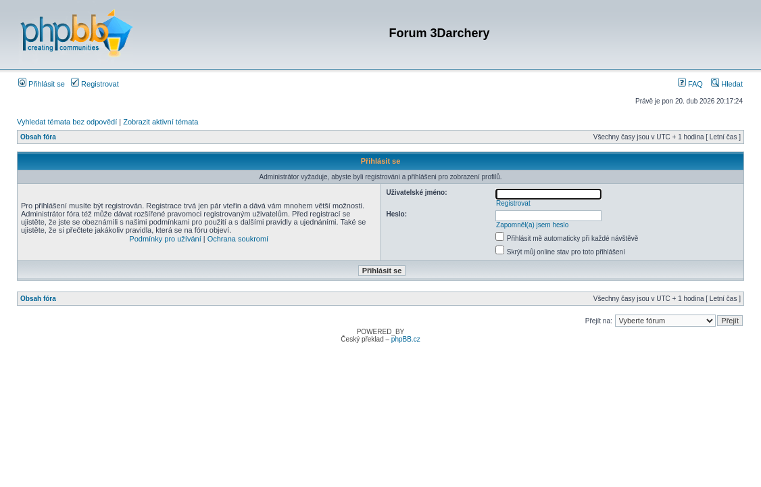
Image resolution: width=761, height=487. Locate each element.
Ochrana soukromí (237, 239)
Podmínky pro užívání (165, 239)
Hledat (727, 84)
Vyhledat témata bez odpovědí (67, 122)
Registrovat (95, 84)
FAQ (690, 84)
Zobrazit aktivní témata (160, 122)
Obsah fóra (38, 137)
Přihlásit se (41, 84)
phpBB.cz (405, 339)
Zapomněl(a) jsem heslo (532, 225)
